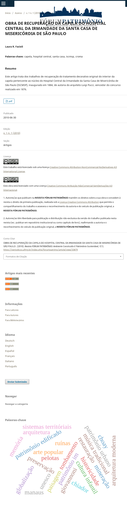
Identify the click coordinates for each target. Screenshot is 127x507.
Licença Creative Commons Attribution (79, 202)
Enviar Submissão (17, 381)
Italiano (9, 361)
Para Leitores (11, 310)
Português (11, 366)
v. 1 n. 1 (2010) (33, 13)
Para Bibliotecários (14, 320)
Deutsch (10, 340)
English (9, 345)
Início (8, 13)
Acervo (18, 13)
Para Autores (11, 315)
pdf (10, 101)
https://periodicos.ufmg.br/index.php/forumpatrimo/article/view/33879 (40, 249)
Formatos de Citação (16, 256)
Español (9, 351)
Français (10, 356)
